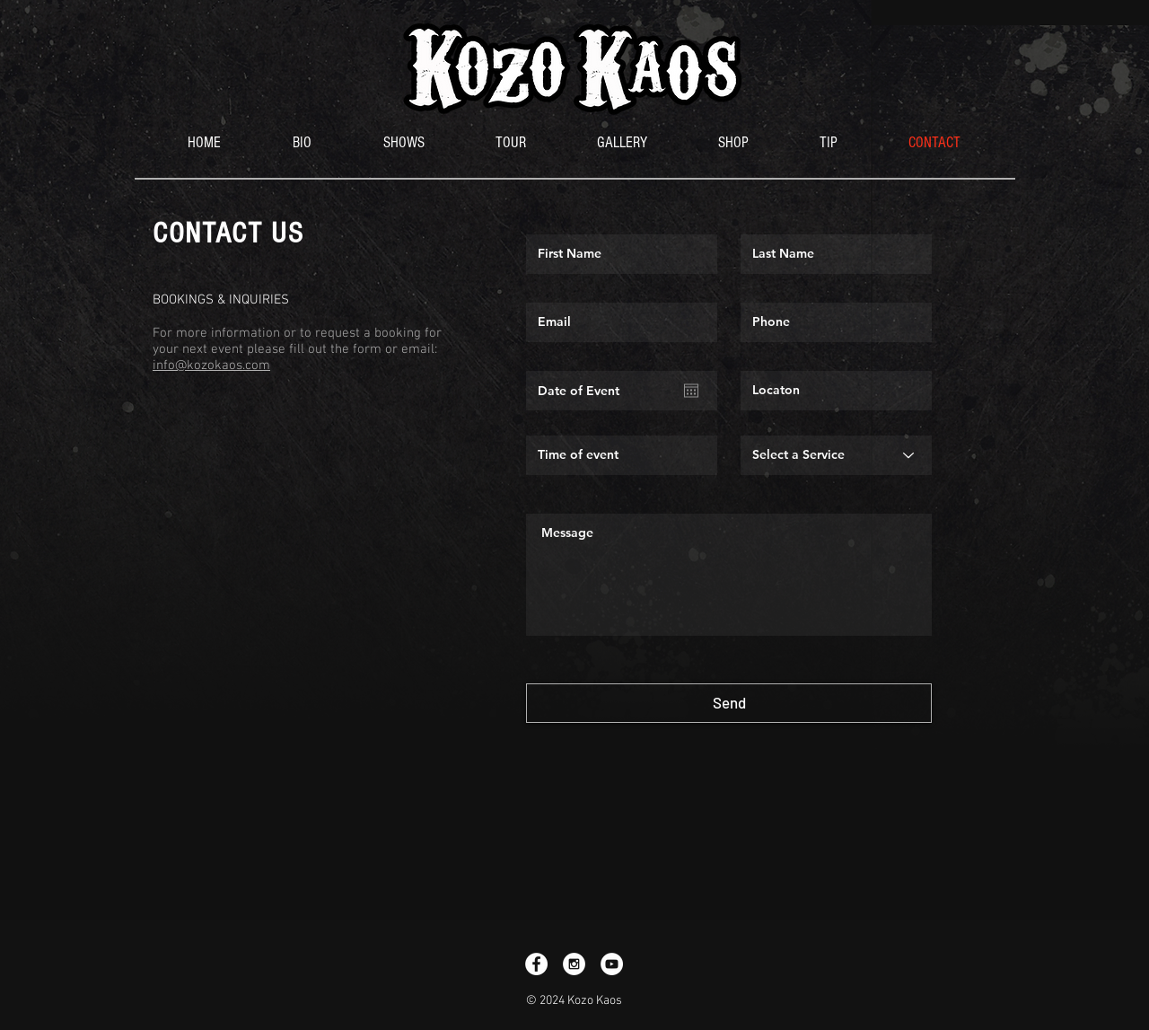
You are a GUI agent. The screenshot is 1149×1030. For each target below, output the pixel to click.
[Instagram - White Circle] (574, 964)
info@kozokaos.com (211, 365)
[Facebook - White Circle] (536, 964)
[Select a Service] (836, 455)
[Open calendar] (691, 390)
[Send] (729, 703)
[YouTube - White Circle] (612, 964)
